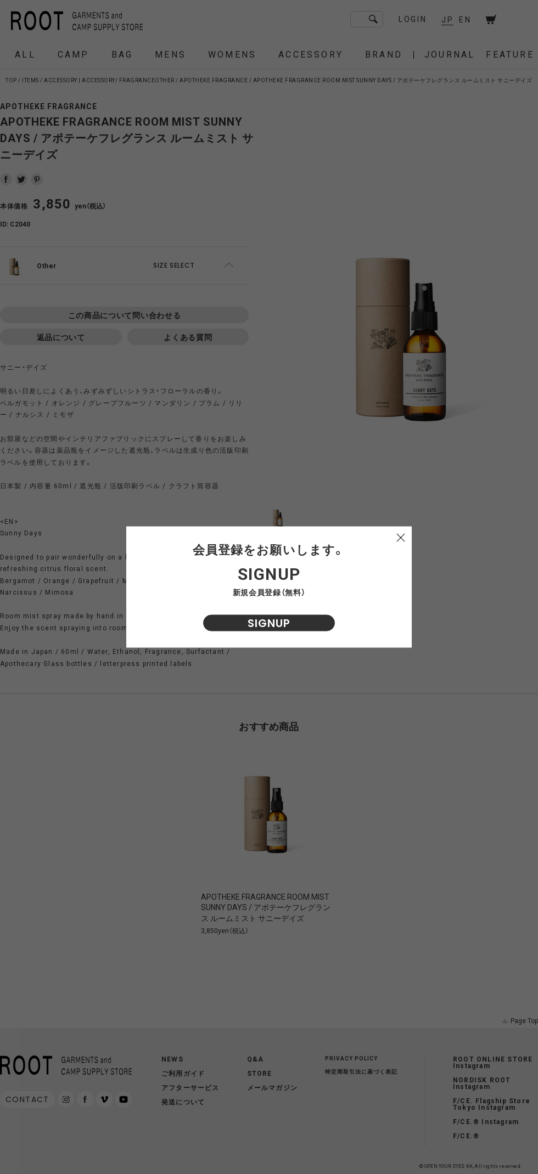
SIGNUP (269, 623)
